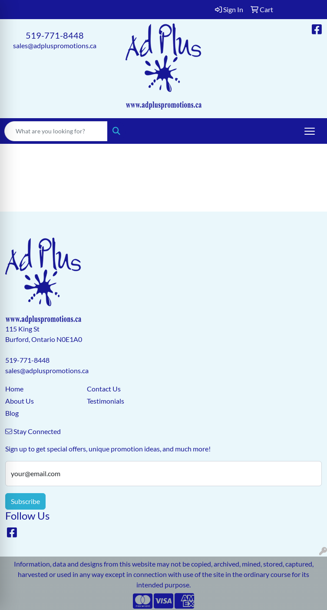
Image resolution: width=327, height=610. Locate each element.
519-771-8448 (55, 35)
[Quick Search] (56, 131)
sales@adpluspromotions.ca (54, 45)
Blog (12, 413)
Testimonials (105, 401)
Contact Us (104, 389)
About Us (19, 401)
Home (14, 389)
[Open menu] (309, 131)
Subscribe (25, 501)
